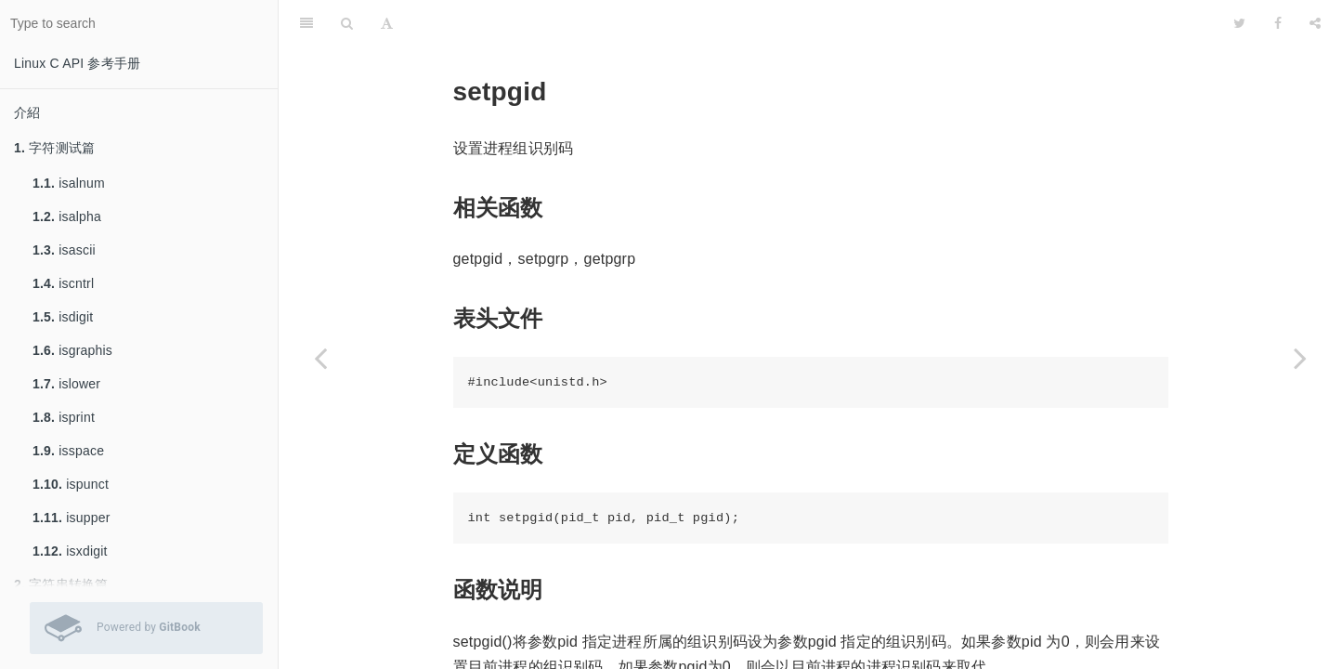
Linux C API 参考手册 (77, 63)
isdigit (63, 316)
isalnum (69, 183)
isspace (68, 450)
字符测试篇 (54, 147)
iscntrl (63, 283)
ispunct (71, 484)
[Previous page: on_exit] (320, 357)
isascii (64, 250)
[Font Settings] (387, 23)
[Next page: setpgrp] (1300, 357)
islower (66, 383)
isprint (64, 417)
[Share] (1315, 23)
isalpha (67, 216)
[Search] (347, 23)
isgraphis (72, 350)
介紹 (27, 112)
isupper (72, 517)
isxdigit (70, 551)
